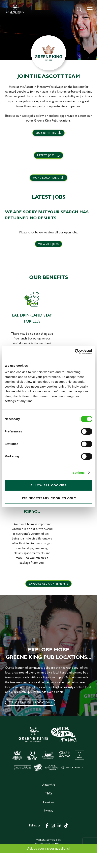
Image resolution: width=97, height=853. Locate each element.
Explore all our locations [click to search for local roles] (30, 702)
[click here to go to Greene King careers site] (48, 748)
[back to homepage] (15, 9)
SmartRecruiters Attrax (48, 844)
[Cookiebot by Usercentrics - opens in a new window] (74, 351)
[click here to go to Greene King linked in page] (59, 825)
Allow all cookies (48, 485)
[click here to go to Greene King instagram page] (53, 825)
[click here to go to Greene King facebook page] (47, 825)
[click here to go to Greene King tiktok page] (66, 825)
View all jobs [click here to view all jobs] (48, 244)
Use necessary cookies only (48, 498)
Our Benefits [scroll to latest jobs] (46, 133)
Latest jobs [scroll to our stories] (46, 155)
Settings (79, 472)
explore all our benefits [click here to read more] (48, 583)
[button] (79, 9)
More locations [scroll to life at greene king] (46, 177)
